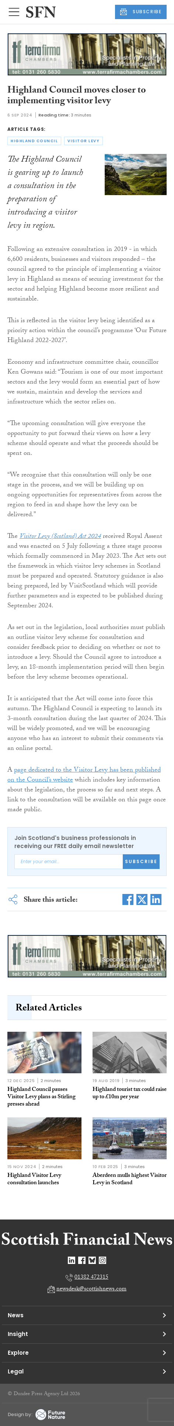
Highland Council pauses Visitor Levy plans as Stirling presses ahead (41, 1097)
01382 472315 (91, 1278)
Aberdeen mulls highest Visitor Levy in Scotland (130, 1179)
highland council (34, 141)
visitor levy (83, 141)
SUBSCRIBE (140, 11)
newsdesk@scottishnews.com (91, 1289)
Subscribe (141, 861)
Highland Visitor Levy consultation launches (34, 1179)
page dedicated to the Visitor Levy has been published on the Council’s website (84, 775)
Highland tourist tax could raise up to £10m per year (130, 1093)
